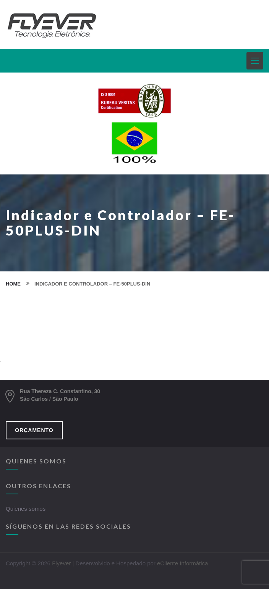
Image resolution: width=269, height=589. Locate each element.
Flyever (61, 563)
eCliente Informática (182, 563)
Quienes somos (25, 508)
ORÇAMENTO (34, 430)
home (13, 284)
